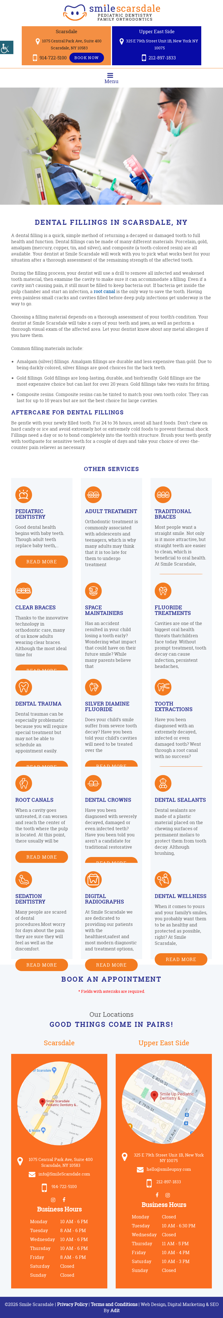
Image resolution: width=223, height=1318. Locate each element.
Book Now (86, 57)
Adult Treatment (111, 511)
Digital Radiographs (104, 899)
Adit (115, 1310)
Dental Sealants (180, 799)
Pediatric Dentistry (30, 514)
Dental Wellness (181, 896)
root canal (104, 291)
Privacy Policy (73, 1304)
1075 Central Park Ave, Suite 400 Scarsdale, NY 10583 (68, 44)
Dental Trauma (38, 703)
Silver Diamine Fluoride (107, 706)
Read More (41, 561)
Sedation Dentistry (30, 899)
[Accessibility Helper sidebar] (6, 47)
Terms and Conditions (114, 1304)
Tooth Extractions (174, 706)
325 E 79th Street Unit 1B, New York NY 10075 (159, 44)
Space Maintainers (104, 610)
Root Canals (34, 799)
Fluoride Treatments (173, 610)
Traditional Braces (173, 514)
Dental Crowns (108, 799)
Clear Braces (35, 607)
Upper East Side (156, 31)
